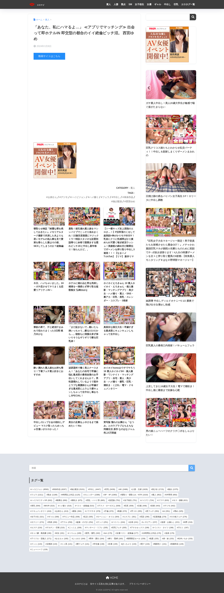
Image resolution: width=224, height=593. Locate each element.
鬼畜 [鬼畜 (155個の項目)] (154, 538)
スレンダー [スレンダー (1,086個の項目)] (92, 495)
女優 (149, 4)
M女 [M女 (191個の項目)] (60, 533)
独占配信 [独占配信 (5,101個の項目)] (78, 489)
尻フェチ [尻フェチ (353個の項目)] (152, 511)
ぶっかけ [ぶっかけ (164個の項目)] (79, 538)
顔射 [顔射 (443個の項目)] (155, 506)
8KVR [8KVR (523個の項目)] (50, 506)
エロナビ (40, 4)
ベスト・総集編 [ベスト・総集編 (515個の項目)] (85, 506)
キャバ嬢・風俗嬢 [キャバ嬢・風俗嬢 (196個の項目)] (41, 533)
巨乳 (176, 4)
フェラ (105, 197)
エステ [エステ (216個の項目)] (36, 527)
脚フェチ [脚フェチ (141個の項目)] (83, 544)
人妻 (116, 4)
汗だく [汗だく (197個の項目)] (183, 527)
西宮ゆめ (130, 201)
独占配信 (117, 201)
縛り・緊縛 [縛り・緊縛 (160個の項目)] (116, 538)
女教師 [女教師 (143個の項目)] (52, 544)
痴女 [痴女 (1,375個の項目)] (173, 489)
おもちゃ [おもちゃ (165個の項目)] (62, 538)
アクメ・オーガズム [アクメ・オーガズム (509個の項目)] (109, 506)
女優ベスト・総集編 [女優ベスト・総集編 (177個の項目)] (127, 533)
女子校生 (139, 4)
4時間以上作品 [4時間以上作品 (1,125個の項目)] (71, 495)
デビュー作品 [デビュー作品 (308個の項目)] (71, 517)
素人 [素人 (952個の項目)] (156, 495)
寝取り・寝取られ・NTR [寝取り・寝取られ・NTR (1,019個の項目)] (134, 495)
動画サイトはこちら (49, 56)
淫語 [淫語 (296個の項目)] (145, 517)
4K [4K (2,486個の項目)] (124, 489)
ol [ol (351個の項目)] (166, 511)
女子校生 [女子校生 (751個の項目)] (130, 500)
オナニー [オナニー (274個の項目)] (37, 522)
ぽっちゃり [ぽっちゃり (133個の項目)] (129, 544)
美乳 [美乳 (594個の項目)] (35, 506)
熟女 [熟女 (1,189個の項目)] (52, 495)
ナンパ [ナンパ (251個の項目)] (102, 522)
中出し (167, 4)
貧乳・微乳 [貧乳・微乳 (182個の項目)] (93, 533)
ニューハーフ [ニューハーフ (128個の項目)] (39, 549)
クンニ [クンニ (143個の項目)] (36, 544)
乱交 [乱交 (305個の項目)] (88, 517)
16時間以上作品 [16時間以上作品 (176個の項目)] (152, 533)
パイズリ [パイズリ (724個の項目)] (147, 500)
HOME (112, 577)
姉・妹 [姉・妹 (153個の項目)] (168, 538)
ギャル (157, 4)
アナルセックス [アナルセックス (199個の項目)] (140, 527)
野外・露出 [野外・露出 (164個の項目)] (97, 538)
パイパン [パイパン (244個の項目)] (118, 522)
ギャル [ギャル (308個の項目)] (53, 517)
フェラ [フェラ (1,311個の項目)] (37, 495)
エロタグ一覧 (188, 4)
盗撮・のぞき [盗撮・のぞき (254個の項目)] (85, 522)
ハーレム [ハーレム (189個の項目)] (75, 533)
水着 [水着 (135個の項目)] (113, 544)
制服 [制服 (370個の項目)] (122, 511)
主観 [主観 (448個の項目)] (142, 506)
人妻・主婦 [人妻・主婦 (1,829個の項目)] (140, 489)
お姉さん (52, 197)
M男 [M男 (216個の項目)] (188, 522)
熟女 (123, 4)
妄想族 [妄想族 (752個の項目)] (114, 500)
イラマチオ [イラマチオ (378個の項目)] (93, 511)
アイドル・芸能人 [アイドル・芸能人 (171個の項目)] (41, 538)
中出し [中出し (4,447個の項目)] (95, 489)
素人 (108, 4)
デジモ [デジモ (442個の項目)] (170, 506)
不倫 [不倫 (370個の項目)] (109, 511)
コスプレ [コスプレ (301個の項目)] (130, 517)
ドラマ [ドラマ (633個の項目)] (163, 500)
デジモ (64, 197)
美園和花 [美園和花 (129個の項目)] (177, 544)
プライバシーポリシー (140, 584)
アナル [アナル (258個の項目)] (67, 522)
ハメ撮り (93, 197)
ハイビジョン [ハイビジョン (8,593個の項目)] (40, 489)
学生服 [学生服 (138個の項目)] (99, 544)
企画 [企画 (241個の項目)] (133, 522)
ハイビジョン (78, 197)
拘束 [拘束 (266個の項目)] (52, 522)
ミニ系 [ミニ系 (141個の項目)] (67, 544)
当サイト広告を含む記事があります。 (108, 584)
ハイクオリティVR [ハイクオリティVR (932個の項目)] (41, 500)
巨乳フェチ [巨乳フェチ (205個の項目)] (119, 527)
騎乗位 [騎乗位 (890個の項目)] (62, 500)
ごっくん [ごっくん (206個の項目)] (75, 527)
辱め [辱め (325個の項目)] (178, 511)
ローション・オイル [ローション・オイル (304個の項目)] (108, 517)
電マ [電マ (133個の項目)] (145, 544)
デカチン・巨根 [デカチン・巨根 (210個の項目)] (56, 527)
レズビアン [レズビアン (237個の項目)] (150, 522)
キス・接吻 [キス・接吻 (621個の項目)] (180, 500)
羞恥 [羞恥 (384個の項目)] (77, 511)
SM (130, 4)
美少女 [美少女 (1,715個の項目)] (158, 489)
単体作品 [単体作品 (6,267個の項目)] (60, 489)
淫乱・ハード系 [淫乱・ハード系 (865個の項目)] (96, 500)
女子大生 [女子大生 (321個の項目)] (37, 517)
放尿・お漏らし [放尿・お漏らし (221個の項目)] (171, 522)
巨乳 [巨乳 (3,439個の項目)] (110, 489)
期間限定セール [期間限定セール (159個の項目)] (136, 538)
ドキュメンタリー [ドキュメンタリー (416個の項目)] (41, 511)
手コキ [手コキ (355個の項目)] (136, 511)
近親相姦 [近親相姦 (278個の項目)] (160, 517)
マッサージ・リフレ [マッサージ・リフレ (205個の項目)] (97, 527)
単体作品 (128, 197)
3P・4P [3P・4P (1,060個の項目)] (110, 495)
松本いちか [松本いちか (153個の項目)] (185, 538)
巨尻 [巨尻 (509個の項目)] (129, 506)
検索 (193, 17)
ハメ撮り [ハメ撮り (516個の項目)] (65, 506)
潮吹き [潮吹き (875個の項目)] (77, 500)
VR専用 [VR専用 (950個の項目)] (171, 495)
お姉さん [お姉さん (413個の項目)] (62, 511)
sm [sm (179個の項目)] (108, 533)
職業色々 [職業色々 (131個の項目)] (160, 544)
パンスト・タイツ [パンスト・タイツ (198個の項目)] (163, 527)
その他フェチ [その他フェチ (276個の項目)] (179, 517)
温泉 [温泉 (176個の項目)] (170, 533)
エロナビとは (81, 584)
